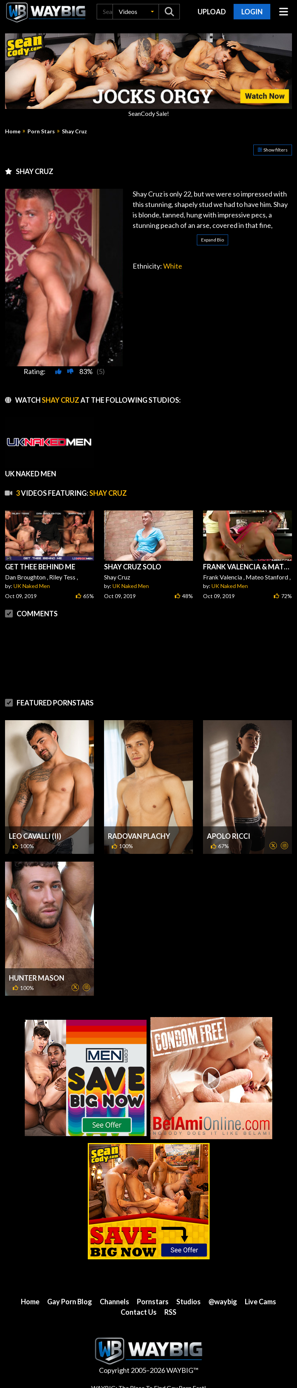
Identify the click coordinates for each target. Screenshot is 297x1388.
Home (12, 131)
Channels (114, 1301)
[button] (136, 11)
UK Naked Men (32, 586)
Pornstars (153, 1301)
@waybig (222, 1301)
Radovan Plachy (139, 836)
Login (252, 11)
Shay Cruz (74, 131)
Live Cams (260, 1301)
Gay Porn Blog (69, 1301)
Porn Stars (41, 131)
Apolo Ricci (228, 836)
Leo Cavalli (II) (35, 836)
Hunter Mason (36, 978)
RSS (170, 1312)
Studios (188, 1301)
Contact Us (139, 1312)
